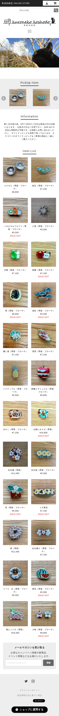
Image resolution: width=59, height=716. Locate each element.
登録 (48, 663)
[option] (17, 97)
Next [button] (55, 98)
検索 (56, 10)
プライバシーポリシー (29, 690)
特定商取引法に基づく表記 (29, 695)
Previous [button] (3, 98)
